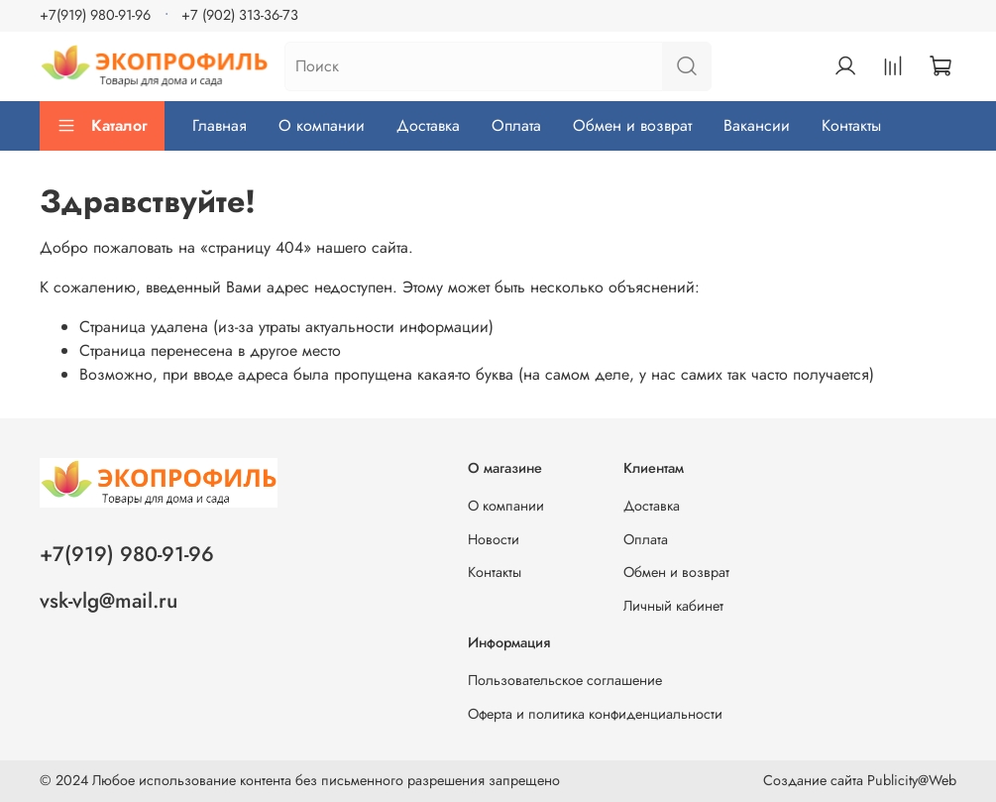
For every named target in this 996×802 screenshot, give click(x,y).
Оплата (516, 125)
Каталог (102, 125)
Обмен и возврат (632, 125)
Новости (493, 539)
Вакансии (756, 125)
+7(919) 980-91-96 (95, 15)
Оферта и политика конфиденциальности (595, 714)
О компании (321, 125)
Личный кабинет (673, 606)
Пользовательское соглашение (565, 680)
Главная (219, 125)
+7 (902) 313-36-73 (239, 15)
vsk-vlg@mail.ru (108, 601)
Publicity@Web (911, 780)
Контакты (851, 125)
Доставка (428, 125)
